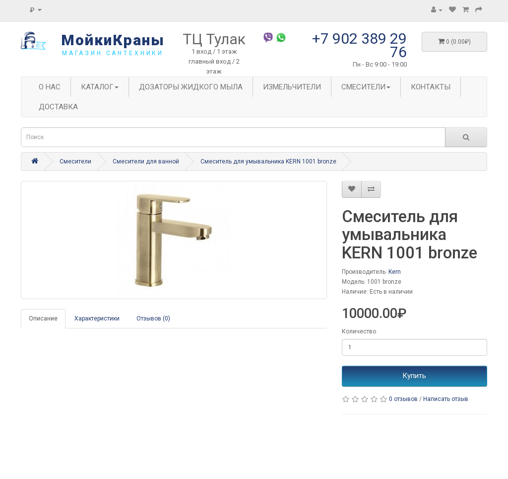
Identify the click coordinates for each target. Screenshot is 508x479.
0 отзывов (403, 399)
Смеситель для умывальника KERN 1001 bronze (268, 161)
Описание (43, 318)
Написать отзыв (445, 399)
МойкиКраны (113, 40)
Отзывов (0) (153, 318)
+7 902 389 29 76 (359, 45)
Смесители (75, 161)
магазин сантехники (113, 53)
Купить (414, 375)
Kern (394, 271)
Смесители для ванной (146, 161)
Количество (359, 331)
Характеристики (97, 318)
